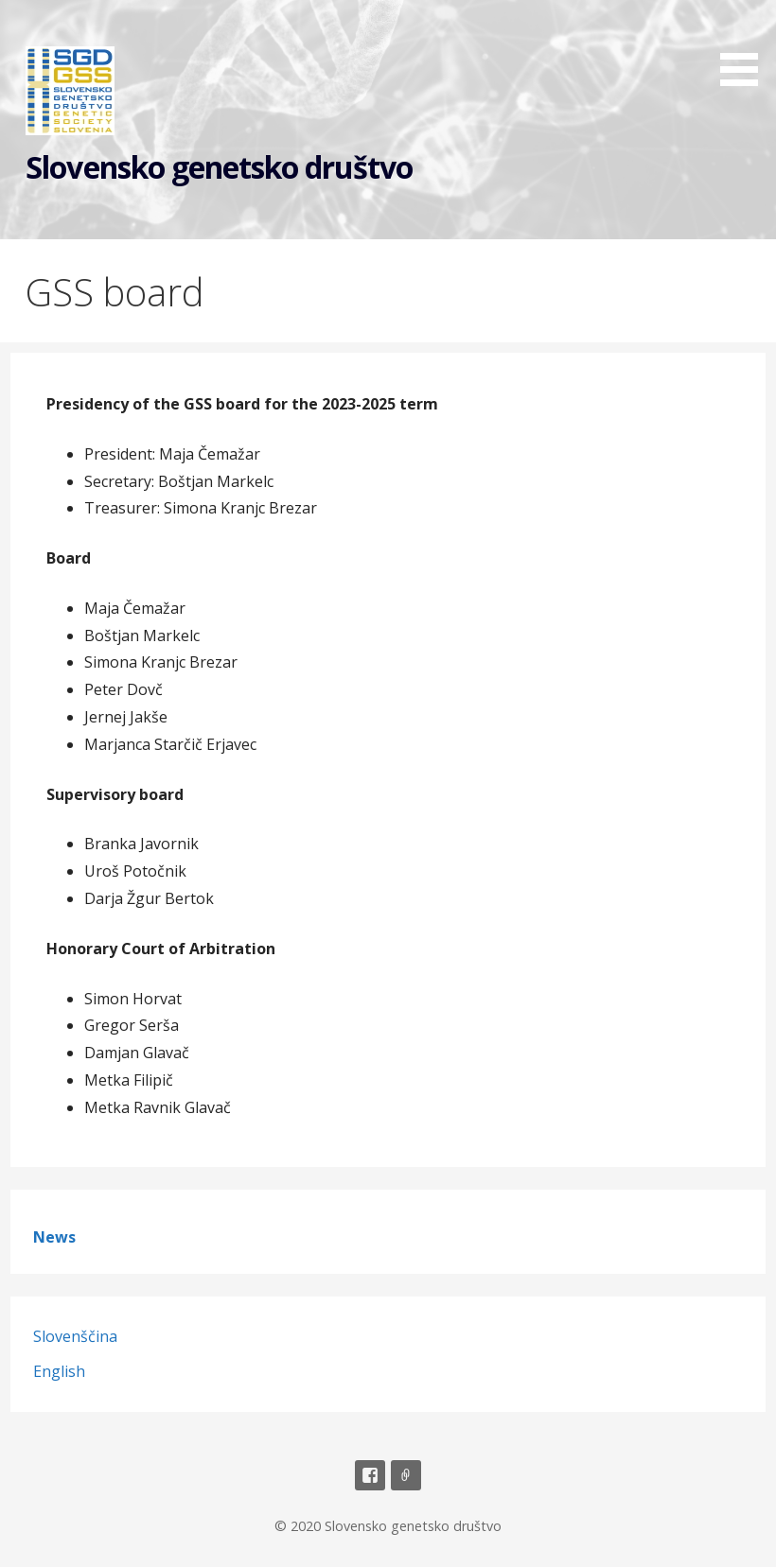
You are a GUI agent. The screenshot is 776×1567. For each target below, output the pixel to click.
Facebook (370, 1475)
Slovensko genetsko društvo (219, 167)
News (54, 1237)
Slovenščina (75, 1336)
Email (406, 1475)
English (59, 1371)
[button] (745, 46)
